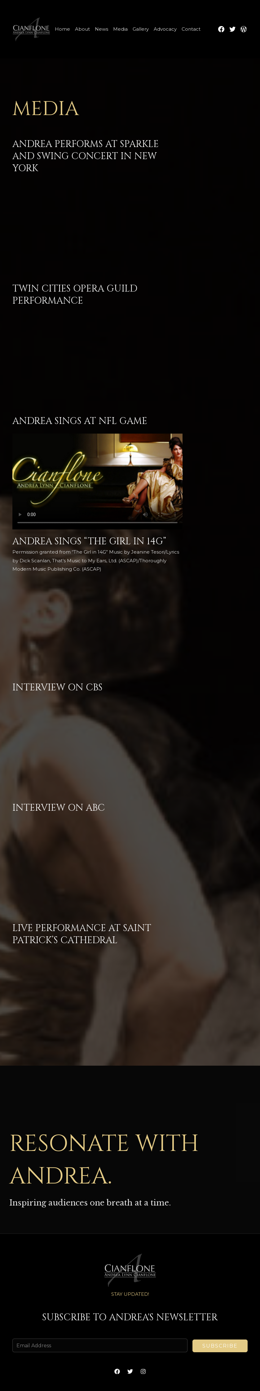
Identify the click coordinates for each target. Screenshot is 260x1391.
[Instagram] (143, 1371)
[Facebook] (117, 1371)
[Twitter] (130, 1371)
